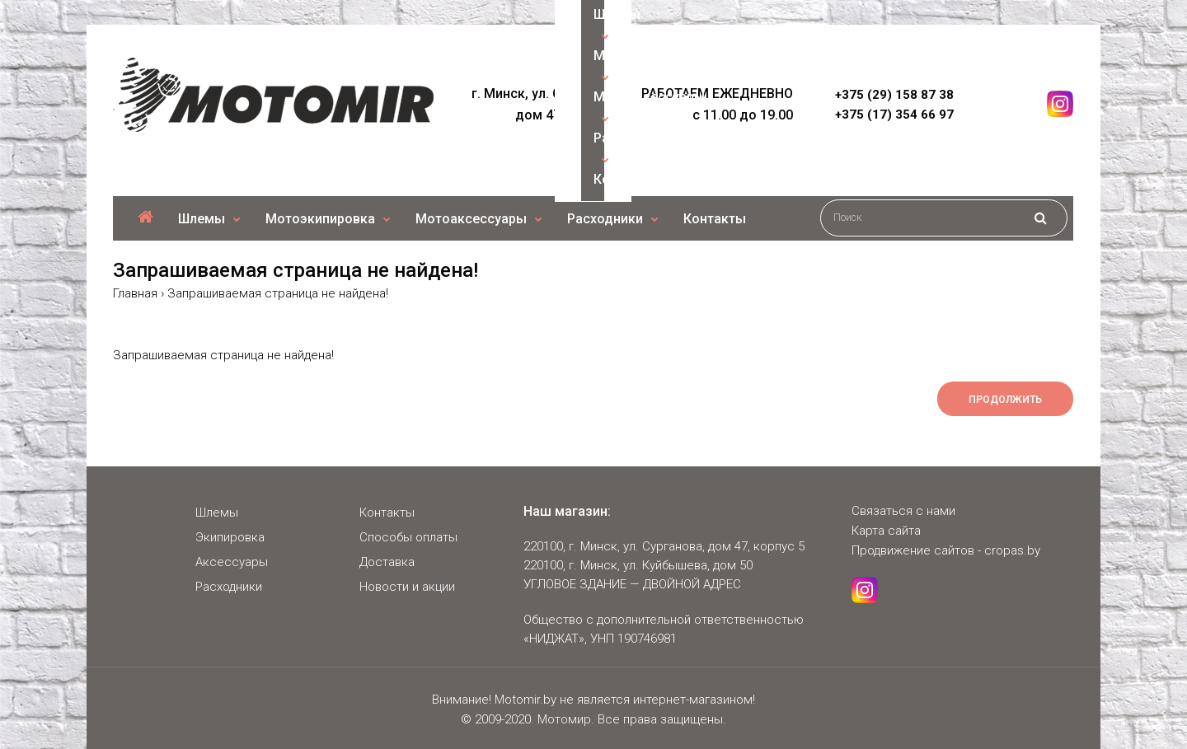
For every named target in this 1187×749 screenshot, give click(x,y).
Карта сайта (886, 530)
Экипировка (230, 537)
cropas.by (1012, 550)
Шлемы (216, 512)
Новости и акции (407, 586)
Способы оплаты (408, 537)
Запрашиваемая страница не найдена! (277, 293)
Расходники (228, 586)
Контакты (387, 512)
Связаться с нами (903, 510)
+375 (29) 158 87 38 (894, 94)
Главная (135, 293)
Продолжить (1005, 399)
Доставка (387, 562)
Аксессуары (231, 562)
